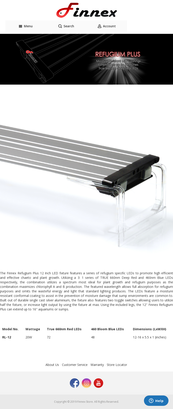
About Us (52, 365)
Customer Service (75, 365)
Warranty (97, 365)
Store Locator (117, 365)
